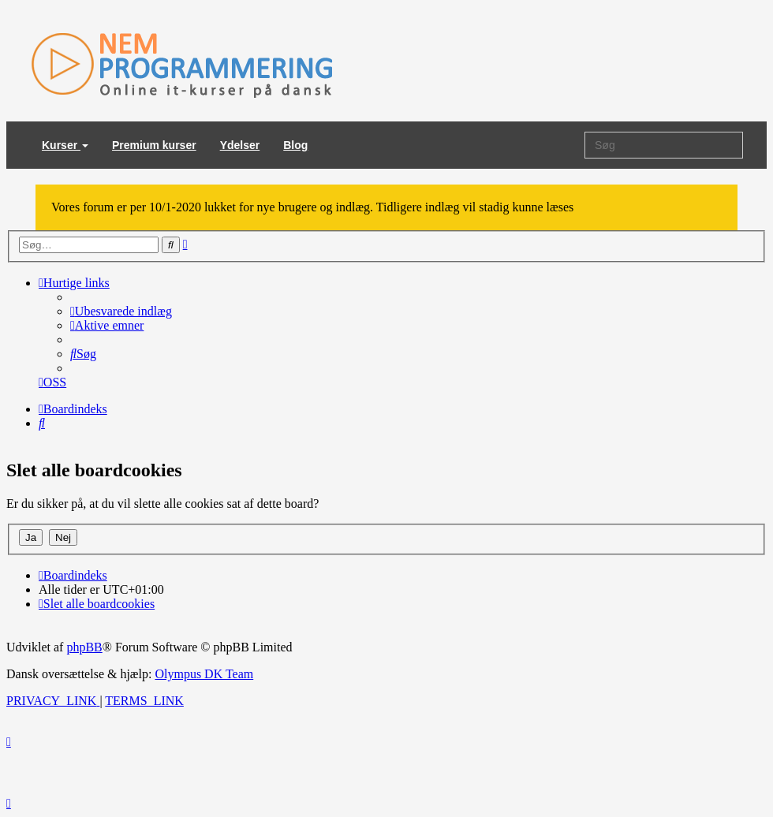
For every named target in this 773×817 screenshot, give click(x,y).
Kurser (65, 145)
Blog (295, 145)
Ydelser (240, 145)
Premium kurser (154, 145)
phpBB (84, 647)
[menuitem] (121, 311)
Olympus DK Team (204, 674)
